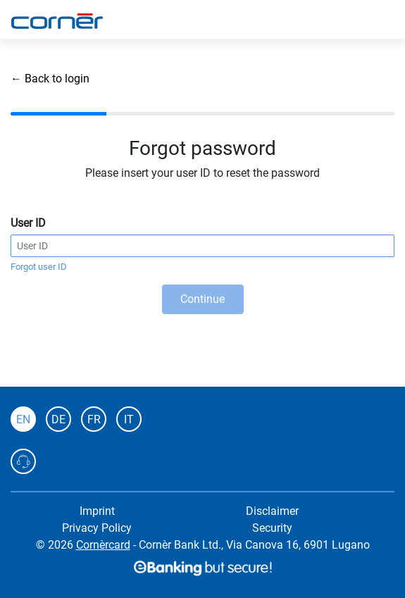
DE (58, 419)
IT (129, 419)
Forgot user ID (39, 266)
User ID (28, 223)
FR (94, 419)
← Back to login (50, 78)
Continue (202, 299)
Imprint (97, 511)
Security (272, 528)
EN (23, 419)
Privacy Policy (97, 528)
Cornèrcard (103, 545)
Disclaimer (272, 511)
